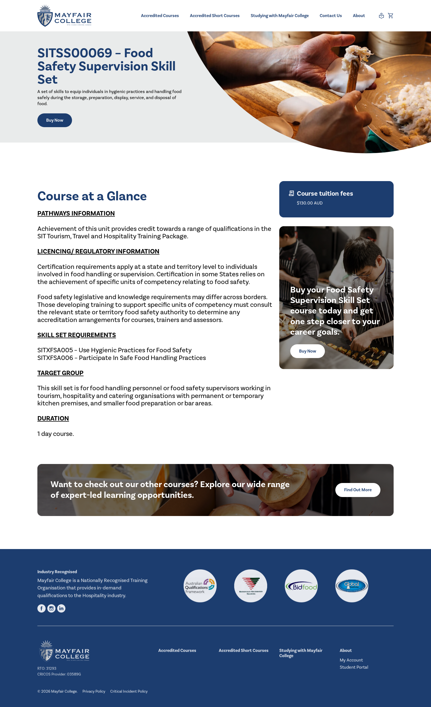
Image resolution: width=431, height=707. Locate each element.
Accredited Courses (160, 15)
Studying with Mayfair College (280, 15)
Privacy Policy (93, 694)
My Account (351, 662)
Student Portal (354, 669)
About (359, 15)
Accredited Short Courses (215, 15)
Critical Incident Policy (129, 694)
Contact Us (331, 15)
